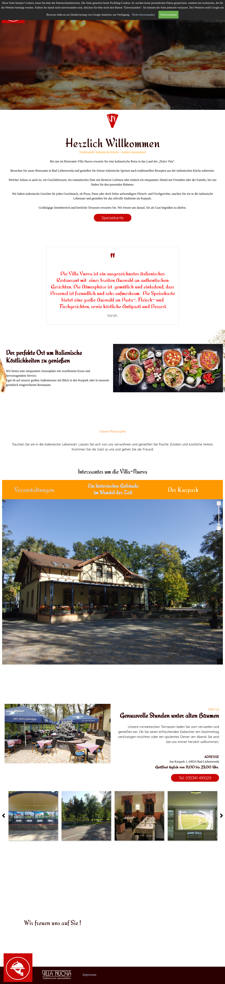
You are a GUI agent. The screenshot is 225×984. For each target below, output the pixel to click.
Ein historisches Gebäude (113, 485)
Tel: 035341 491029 (195, 777)
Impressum (89, 974)
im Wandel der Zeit (113, 492)
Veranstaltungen (34, 489)
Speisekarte (113, 217)
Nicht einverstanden (143, 14)
